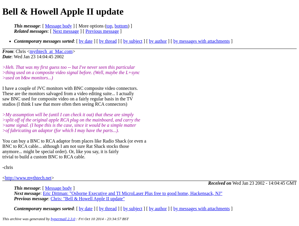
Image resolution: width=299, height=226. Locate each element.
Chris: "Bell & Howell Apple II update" (88, 198)
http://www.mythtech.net (28, 177)
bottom (121, 25)
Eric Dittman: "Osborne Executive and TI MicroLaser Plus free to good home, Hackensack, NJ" (132, 193)
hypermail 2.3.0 (63, 219)
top (109, 25)
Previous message (102, 31)
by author (158, 41)
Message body (58, 25)
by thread (108, 41)
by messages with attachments (201, 41)
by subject (132, 41)
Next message (66, 31)
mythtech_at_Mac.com (50, 51)
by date (86, 41)
